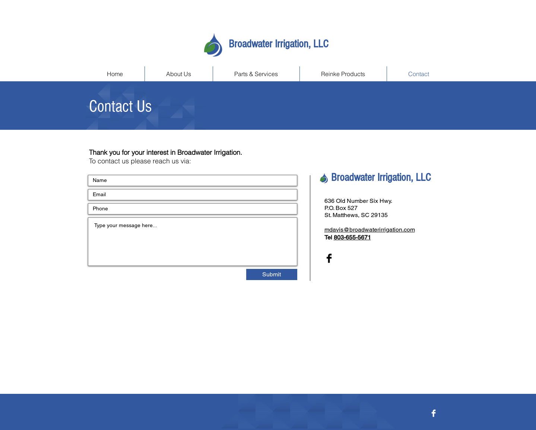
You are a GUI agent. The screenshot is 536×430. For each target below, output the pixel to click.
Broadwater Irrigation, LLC (278, 44)
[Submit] (271, 274)
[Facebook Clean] (433, 413)
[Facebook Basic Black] (329, 258)
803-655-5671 (352, 237)
